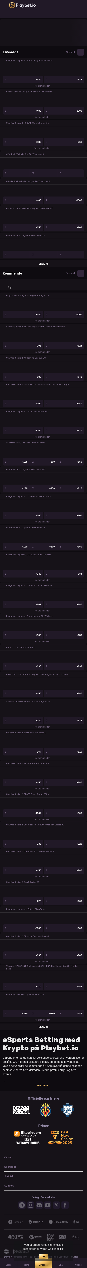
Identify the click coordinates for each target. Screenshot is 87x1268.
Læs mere (43, 1085)
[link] (22, 5)
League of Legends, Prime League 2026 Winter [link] (29, 60)
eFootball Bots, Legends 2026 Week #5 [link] (25, 469)
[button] (43, 61)
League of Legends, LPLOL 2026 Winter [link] (25, 909)
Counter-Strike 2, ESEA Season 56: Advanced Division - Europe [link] (37, 384)
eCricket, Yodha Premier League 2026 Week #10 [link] (29, 208)
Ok (43, 1256)
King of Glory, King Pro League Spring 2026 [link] (27, 295)
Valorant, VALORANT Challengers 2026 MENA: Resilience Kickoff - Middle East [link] (42, 967)
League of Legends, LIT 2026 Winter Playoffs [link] (28, 496)
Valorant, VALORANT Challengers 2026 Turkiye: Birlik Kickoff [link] (35, 326)
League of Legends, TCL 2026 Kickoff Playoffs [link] (29, 585)
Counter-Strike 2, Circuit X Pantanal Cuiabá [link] (27, 936)
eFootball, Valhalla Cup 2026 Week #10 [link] (25, 154)
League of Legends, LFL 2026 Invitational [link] (26, 411)
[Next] (81, 1222)
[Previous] (6, 1222)
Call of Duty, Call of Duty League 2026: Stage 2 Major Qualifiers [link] (37, 674)
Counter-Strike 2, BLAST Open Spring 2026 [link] (27, 794)
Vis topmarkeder (43, 86)
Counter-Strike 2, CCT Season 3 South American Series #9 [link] (35, 825)
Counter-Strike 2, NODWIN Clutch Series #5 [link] (27, 123)
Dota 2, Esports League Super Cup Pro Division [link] (29, 92)
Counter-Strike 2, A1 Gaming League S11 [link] (26, 358)
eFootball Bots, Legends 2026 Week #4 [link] (25, 443)
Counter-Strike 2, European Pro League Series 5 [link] (30, 851)
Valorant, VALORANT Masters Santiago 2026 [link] (28, 701)
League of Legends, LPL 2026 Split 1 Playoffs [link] (28, 554)
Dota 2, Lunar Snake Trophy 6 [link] (20, 647)
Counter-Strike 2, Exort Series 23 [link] (22, 882)
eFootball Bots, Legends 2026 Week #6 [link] (25, 235)
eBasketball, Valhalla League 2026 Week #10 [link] (28, 181)
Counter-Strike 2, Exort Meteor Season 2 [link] (26, 732)
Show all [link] (70, 52)
